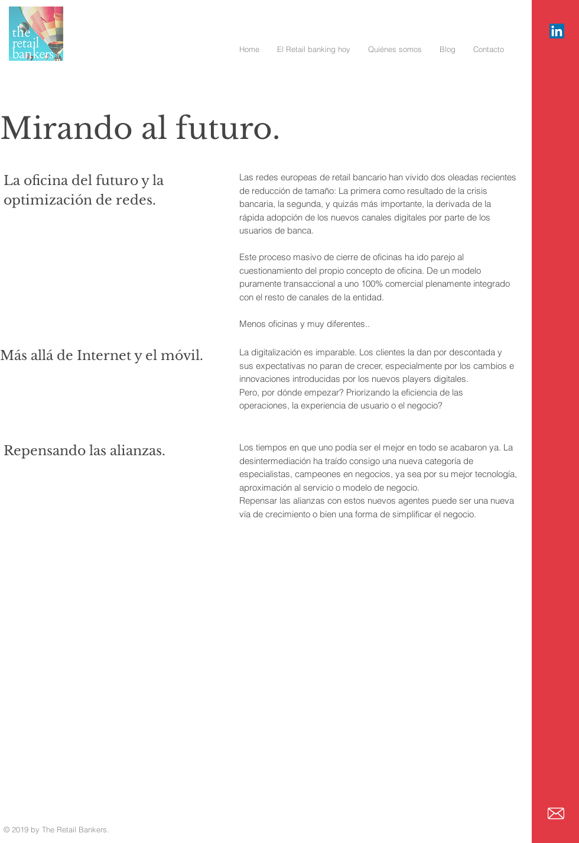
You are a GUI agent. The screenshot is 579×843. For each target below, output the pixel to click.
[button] (313, 49)
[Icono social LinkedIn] (556, 31)
